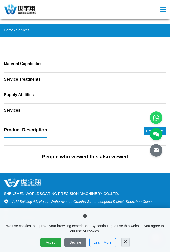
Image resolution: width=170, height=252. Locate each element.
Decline (75, 242)
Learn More (103, 242)
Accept (51, 242)
